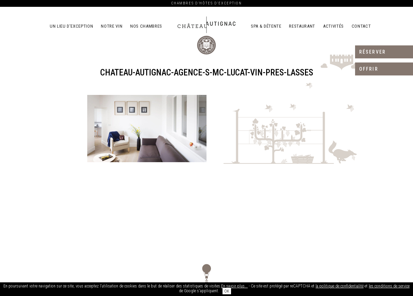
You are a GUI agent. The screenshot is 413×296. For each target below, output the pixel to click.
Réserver (372, 52)
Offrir (368, 69)
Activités (333, 26)
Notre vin (111, 26)
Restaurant (302, 26)
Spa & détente (266, 26)
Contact (361, 26)
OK (226, 291)
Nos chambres (146, 26)
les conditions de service (389, 286)
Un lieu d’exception (71, 26)
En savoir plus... (234, 286)
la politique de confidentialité (340, 286)
